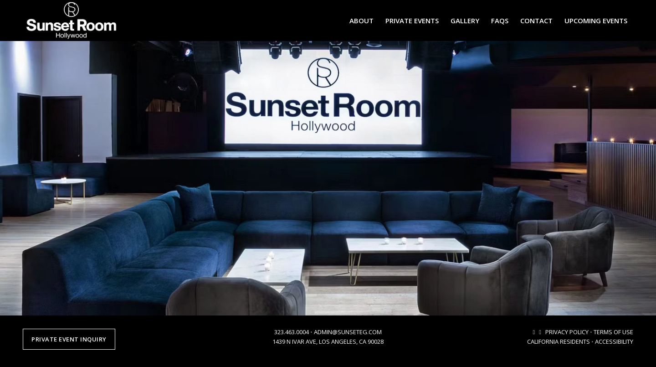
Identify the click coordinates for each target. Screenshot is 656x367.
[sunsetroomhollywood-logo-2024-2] (71, 20)
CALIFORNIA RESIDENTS (558, 341)
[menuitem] (361, 20)
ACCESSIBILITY (614, 341)
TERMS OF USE (613, 332)
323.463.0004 (291, 332)
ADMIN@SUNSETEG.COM (348, 332)
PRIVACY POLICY (567, 332)
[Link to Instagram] (540, 332)
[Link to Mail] (534, 332)
